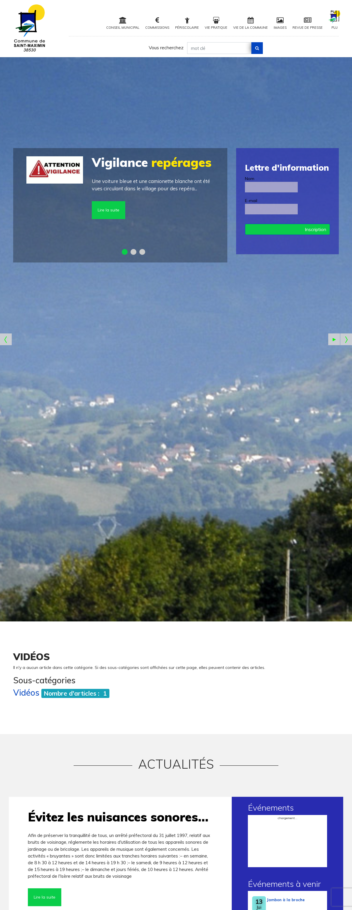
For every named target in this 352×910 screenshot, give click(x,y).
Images (280, 23)
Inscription (315, 229)
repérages (151, 162)
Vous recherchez (166, 47)
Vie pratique (216, 23)
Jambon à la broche (286, 899)
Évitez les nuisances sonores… (118, 817)
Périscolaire (187, 23)
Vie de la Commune (250, 23)
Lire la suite (108, 210)
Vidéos (26, 692)
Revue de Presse (307, 23)
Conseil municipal (122, 23)
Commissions (157, 23)
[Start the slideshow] (334, 339)
